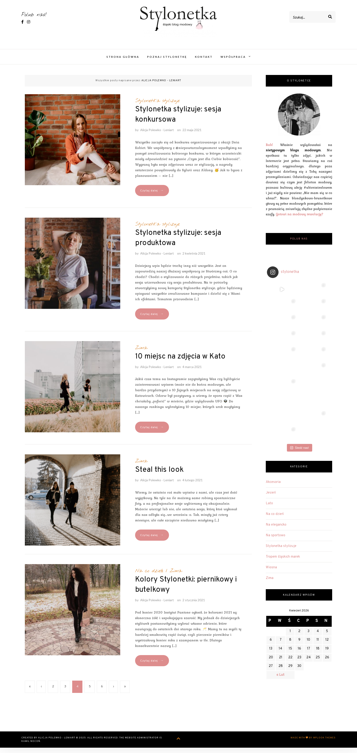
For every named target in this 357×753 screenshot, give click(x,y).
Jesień (271, 418)
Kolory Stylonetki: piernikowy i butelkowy (186, 590)
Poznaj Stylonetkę (167, 62)
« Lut (280, 600)
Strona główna (123, 62)
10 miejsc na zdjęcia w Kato (180, 362)
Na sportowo (275, 461)
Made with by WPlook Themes (313, 743)
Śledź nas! (299, 373)
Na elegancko (276, 450)
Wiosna (271, 493)
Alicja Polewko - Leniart (157, 135)
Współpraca (233, 62)
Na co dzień (149, 576)
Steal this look (159, 475)
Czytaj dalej (152, 196)
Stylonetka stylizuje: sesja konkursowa (178, 120)
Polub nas (299, 244)
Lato (269, 429)
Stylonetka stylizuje (157, 106)
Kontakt (204, 62)
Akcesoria (273, 407)
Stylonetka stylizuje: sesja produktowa (178, 243)
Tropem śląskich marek (283, 482)
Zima (141, 353)
